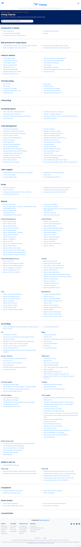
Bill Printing (6, 86)
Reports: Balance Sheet (9, 223)
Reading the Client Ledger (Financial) (53, 172)
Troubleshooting (4, 533)
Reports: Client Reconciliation (11, 228)
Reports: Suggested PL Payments (12, 268)
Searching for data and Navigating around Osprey (17, 116)
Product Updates (13, 531)
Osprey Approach (44, 520)
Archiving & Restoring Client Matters (53, 60)
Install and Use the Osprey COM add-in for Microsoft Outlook (20, 473)
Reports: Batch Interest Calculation (12, 243)
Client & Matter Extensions (10, 60)
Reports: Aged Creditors (9, 221)
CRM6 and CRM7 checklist (50, 365)
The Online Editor (48, 153)
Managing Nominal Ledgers (11, 400)
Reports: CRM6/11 (48, 309)
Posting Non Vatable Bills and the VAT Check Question (58, 339)
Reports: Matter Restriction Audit (52, 301)
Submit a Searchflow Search (51, 151)
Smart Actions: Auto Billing (10, 503)
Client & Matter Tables (9, 63)
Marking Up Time (8, 92)
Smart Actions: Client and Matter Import (54, 503)
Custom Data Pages (8, 142)
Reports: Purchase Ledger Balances (13, 265)
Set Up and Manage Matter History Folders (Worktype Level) (60, 162)
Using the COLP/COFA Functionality (13, 490)
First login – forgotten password (52, 114)
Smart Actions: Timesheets (50, 505)
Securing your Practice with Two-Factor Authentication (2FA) (60, 116)
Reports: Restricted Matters (51, 305)
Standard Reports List (9, 212)
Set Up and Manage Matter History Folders (55, 160)
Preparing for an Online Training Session (14, 35)
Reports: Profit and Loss (9, 237)
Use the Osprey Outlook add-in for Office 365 (55, 480)
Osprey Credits (13, 529)
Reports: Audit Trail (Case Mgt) (52, 263)
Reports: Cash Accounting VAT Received (14, 254)
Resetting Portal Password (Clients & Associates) (56, 187)
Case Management (23, 526)
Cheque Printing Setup (49, 386)
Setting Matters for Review (50, 67)
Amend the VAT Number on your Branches (15, 345)
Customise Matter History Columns (12, 153)
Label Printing (47, 65)
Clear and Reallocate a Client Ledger (53, 432)
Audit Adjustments (8, 365)
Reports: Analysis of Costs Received (53, 268)
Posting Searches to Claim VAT (11, 406)
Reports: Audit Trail (8, 261)
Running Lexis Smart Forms (51, 140)
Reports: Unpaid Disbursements (52, 243)
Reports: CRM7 (47, 303)
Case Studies (32, 531)
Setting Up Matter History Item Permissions (15, 151)
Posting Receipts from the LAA (51, 177)
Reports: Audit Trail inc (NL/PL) (11, 272)
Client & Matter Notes (9, 58)
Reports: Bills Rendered (50, 232)
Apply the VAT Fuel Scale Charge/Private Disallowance (18, 341)
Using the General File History (11, 155)
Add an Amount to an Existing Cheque (54, 389)
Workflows (3, 531)
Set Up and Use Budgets (50, 204)
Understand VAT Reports (10, 334)
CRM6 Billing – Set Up (49, 358)
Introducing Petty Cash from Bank (12, 450)
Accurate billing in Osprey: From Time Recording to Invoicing (20, 45)
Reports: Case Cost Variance (51, 221)
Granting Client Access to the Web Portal (54, 192)
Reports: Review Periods (50, 261)
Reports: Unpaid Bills (49, 241)
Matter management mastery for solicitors (15, 48)
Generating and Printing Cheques (52, 384)
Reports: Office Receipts (9, 230)
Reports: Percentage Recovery (11, 296)
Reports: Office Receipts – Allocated (13, 232)
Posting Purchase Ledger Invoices (12, 391)
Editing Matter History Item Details (12, 148)
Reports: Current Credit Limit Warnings (14, 250)
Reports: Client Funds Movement (52, 223)
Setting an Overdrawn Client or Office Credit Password (58, 397)
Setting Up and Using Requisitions (52, 426)
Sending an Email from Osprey (51, 131)
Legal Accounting (22, 529)
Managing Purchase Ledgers (11, 384)
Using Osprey (3, 529)
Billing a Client (47, 341)
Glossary (45, 33)
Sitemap (44, 538)
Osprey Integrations (8, 31)
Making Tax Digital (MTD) (10, 348)
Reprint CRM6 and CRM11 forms (52, 372)
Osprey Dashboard (8, 118)
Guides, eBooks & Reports (35, 529)
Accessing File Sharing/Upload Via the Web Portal (17, 192)
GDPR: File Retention (49, 493)
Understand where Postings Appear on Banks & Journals (18, 443)
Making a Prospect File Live (10, 74)
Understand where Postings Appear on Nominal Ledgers (18, 402)
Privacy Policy (38, 538)
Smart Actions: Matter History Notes (13, 505)
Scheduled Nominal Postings (11, 397)
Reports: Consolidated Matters (51, 298)
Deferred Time (47, 337)
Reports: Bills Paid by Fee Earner (52, 230)
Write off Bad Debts (49, 437)
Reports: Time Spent (8, 301)
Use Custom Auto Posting (50, 406)
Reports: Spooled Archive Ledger (52, 316)
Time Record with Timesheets (51, 88)
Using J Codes (47, 84)
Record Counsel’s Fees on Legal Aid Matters (55, 434)
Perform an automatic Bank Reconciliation (15, 358)
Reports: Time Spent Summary (11, 298)
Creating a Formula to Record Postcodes (14, 133)
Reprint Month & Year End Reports (12, 363)
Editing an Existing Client (10, 65)
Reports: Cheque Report (9, 245)
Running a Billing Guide (9, 210)
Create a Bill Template (49, 334)
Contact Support (13, 526)
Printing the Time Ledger (10, 88)
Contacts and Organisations (10, 129)
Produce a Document (9, 140)
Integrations (21, 533)
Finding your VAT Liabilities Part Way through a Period (18, 337)
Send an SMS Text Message (10, 146)
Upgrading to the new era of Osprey (53, 111)
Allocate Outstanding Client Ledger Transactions (56, 430)
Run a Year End (7, 360)
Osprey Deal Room (8, 189)
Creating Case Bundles (49, 146)
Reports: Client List (48, 296)
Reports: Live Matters (49, 281)
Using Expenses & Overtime (51, 327)
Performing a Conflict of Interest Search (54, 58)
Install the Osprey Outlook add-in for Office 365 (56, 475)
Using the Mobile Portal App (11, 194)
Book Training (12, 527)
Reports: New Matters (49, 285)
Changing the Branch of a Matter (12, 71)
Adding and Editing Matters (10, 69)
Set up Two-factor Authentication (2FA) (14, 111)
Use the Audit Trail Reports (51, 206)
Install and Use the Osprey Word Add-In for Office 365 (58, 471)
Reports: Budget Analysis (10, 226)
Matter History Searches (9, 160)
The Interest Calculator (49, 212)
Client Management (23, 531)
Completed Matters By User (51, 283)
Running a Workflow (49, 129)
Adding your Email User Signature (53, 155)
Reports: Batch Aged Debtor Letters (53, 228)
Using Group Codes (48, 71)
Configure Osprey (4, 527)
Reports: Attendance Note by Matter (13, 309)
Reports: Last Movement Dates (51, 294)
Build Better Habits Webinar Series (37, 527)
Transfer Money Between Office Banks (13, 446)
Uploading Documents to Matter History (54, 137)
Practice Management (23, 527)
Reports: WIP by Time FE (10, 303)
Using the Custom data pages (11, 162)
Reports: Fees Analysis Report (51, 272)
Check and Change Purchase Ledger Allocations (16, 389)
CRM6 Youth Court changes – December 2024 (56, 374)
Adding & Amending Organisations (53, 133)
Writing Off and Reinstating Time (52, 92)
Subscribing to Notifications (51, 157)
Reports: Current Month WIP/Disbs (12, 294)
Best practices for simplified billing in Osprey (55, 45)
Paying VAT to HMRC (9, 339)
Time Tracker (7, 84)
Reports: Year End (8, 241)
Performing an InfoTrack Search (52, 142)
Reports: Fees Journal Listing (51, 237)
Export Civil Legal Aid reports (51, 215)
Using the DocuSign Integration (11, 144)
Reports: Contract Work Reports (52, 307)
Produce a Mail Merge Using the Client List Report (57, 69)
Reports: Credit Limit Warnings (11, 248)
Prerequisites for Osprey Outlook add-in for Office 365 (58, 478)
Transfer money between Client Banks (13, 448)
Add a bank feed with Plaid (10, 452)
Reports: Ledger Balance (50, 239)
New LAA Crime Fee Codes (51, 363)
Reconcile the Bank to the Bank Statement (14, 367)
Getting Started (4, 526)
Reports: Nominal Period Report (52, 314)
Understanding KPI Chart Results (12, 215)
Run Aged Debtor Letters (10, 177)
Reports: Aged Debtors (49, 226)
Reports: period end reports (10, 234)
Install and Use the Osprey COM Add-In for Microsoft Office (19, 471)
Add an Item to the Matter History (12, 137)
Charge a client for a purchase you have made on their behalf (60, 413)
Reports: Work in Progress (10, 305)
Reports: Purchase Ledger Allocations (13, 263)
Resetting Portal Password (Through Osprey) (55, 189)
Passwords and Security (50, 118)
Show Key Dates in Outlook (10, 135)
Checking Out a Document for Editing (13, 131)
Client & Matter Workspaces (51, 63)
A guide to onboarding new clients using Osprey (56, 48)
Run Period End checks (9, 369)
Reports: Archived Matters (50, 270)
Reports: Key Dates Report (50, 279)
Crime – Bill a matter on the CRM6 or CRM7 (55, 367)
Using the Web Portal (9, 187)
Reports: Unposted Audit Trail (11, 270)
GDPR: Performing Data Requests (52, 490)
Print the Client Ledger (9, 174)
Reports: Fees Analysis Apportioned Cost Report (56, 274)
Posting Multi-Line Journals (10, 404)
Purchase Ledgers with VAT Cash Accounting (15, 343)
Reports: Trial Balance (9, 239)
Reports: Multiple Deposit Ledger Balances (15, 252)
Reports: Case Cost (48, 245)
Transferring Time (48, 86)
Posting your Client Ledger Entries (52, 419)
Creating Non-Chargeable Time (12, 90)
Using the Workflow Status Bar (52, 148)
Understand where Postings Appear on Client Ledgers (18, 172)
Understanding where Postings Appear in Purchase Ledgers (19, 386)
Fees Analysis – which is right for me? (53, 265)
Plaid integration (7, 454)
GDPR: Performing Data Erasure (12, 493)
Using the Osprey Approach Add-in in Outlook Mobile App (59, 473)
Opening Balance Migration (51, 31)
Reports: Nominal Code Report (52, 312)
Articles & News (33, 526)
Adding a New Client (9, 67)
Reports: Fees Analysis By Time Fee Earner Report (57, 276)
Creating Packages (48, 144)
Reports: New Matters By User (51, 287)
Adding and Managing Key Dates (12, 157)
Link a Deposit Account (49, 428)
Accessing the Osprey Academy (12, 33)
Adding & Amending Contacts (51, 135)
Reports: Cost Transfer (49, 234)
